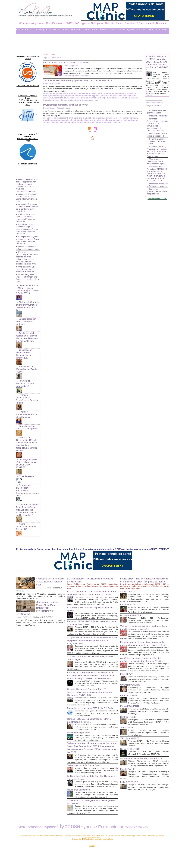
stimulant (47, 124)
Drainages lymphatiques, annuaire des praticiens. (153, 211)
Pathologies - (42, 29)
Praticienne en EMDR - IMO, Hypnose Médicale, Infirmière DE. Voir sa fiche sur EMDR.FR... (148, 739)
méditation (80, 100)
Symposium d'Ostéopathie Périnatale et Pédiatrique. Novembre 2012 (27, 454)
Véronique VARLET (131, 723)
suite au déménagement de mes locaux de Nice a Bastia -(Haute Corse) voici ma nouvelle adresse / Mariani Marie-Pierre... (40, 579)
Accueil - (20, 29)
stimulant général (60, 124)
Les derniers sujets (155, 105)
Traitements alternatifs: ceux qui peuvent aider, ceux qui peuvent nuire (83, 82)
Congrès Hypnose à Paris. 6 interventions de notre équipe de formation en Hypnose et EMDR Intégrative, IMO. (91, 607)
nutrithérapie (49, 122)
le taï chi (110, 98)
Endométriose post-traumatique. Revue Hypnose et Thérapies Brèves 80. (26, 201)
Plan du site (78, 828)
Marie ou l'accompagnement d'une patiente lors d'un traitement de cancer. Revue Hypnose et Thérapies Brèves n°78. (27, 244)
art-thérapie (70, 95)
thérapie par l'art (130, 100)
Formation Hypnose (31, 817)
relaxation (110, 100)
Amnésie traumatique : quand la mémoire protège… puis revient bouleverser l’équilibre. (144, 634)
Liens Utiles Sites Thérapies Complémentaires (64, 839)
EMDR (19, 817)
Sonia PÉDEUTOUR (132, 734)
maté (121, 119)
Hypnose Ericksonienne (68, 817)
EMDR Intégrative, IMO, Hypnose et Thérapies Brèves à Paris (88, 537)
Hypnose (86, 98)
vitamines (106, 124)
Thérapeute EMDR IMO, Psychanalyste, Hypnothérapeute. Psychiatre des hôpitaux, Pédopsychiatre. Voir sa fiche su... (148, 582)
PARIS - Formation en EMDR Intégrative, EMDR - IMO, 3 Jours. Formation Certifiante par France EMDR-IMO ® (157, 63)
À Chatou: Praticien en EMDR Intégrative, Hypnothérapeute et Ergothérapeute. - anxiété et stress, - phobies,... (148, 718)
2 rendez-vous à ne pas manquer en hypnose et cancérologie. (88, 627)
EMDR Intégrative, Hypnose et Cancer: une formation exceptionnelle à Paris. (27, 264)
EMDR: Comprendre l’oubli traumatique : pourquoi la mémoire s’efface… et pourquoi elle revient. (92, 551)
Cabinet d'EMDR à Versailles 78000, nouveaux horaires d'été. (50, 538)
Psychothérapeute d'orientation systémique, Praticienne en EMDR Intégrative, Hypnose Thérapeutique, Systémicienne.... (148, 670)
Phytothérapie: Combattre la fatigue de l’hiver (69, 106)
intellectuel (113, 119)
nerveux (128, 119)
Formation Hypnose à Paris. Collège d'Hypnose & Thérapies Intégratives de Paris (28, 92)
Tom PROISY (128, 713)
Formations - (77, 29)
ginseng (96, 119)
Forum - (95, 29)
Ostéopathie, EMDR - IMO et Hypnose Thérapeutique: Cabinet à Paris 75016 (27, 275)
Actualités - (141, 29)
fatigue (89, 119)
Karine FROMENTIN (132, 689)
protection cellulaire (97, 122)
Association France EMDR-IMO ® (28, 55)
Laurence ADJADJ (131, 564)
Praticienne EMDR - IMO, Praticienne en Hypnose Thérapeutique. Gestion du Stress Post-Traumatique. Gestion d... (148, 728)
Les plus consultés (155, 110)
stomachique (74, 124)
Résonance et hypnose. (81, 779)
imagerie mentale (98, 98)
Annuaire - (30, 29)
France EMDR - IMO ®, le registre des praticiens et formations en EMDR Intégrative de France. (142, 538)
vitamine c (63, 78)
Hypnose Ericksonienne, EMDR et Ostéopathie (27, 388)
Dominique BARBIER (132, 577)
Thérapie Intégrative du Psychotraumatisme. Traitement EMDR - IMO (27, 289)
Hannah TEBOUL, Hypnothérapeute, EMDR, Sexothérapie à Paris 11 (88, 700)
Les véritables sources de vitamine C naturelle (70, 62)
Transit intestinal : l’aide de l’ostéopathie (26, 400)
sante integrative (50, 78)
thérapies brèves (89, 817)
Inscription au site (100, 828)
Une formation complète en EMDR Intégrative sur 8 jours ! (157, 175)
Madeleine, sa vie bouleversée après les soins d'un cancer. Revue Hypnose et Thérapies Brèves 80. (27, 213)
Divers (38, 545)
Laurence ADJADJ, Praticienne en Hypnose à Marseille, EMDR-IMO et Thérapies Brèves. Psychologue (157, 164)
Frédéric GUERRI (130, 676)
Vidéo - (122, 29)
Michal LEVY (127, 652)
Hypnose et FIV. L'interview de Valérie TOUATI (26, 348)
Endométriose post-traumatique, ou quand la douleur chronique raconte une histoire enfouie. (144, 612)
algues (49, 119)
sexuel (136, 122)
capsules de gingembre (109, 95)
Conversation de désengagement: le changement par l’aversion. (88, 794)
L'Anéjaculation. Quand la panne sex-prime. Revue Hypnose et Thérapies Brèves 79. (28, 224)
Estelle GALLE (128, 761)
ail (44, 119)
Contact (163, 29)
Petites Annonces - (109, 29)
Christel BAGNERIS (131, 665)
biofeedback (81, 95)
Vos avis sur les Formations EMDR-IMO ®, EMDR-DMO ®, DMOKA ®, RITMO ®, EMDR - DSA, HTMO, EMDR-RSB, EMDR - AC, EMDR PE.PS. (157, 189)
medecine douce (50, 100)
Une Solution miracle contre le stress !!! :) (154, 145)
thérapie (118, 100)
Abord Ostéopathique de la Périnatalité (27, 485)
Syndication (90, 828)
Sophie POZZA (129, 551)
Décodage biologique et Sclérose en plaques (157, 202)
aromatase (59, 95)
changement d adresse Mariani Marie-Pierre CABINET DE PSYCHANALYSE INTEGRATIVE (39, 565)
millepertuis (91, 100)
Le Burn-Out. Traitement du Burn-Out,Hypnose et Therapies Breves (86, 765)
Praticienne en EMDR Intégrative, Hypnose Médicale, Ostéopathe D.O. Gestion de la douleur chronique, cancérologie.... (148, 694)
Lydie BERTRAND (130, 776)
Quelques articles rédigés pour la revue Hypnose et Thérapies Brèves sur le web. (26, 317)
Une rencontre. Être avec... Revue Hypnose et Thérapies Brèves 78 (26, 255)
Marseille (92, 834)
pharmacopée (61, 122)
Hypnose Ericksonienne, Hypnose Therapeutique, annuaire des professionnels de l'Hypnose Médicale (156, 133)
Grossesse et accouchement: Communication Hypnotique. (23, 333)
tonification (85, 124)
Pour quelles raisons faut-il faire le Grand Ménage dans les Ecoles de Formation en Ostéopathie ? (27, 471)
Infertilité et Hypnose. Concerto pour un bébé (27, 360)
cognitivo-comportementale (69, 98)
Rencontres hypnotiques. (81, 715)
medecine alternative (124, 98)
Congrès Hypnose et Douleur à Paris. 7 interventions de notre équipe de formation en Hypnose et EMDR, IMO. (91, 667)
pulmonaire (112, 122)
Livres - (87, 29)
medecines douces (67, 100)
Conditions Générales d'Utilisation (125, 839)
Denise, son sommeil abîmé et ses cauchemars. (27, 233)
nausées (101, 100)
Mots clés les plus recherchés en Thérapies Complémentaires (96, 839)
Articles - (66, 29)
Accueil (46, 54)
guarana (104, 119)
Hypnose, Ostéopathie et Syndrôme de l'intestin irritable (26, 373)
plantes (84, 122)
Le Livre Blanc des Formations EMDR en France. (157, 153)
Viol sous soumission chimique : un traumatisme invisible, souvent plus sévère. (140, 591)
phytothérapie (74, 122)
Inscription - (153, 29)
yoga (77, 102)
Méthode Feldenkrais (152, 122)
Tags (54, 54)
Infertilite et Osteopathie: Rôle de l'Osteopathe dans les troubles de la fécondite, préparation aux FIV (27, 415)
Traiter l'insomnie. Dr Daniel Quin (86, 750)
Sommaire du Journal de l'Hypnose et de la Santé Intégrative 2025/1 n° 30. (27, 179)
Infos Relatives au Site (157, 219)
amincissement (59, 119)
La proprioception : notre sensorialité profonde (26, 303)
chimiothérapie (49, 98)
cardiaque (71, 119)
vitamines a (58, 102)
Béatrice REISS (129, 700)
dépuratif (81, 119)
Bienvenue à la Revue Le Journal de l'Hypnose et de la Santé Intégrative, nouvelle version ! (27, 190)
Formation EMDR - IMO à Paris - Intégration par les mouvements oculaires (91, 588)
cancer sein (93, 95)
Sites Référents (26, 442)
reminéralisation (125, 122)
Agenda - (130, 29)
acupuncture (48, 95)
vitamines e (69, 102)
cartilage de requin (128, 95)
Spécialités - (55, 29)
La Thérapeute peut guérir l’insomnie (157, 116)
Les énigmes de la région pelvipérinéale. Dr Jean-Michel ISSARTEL (27, 430)
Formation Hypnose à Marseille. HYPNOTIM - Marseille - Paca (28, 123)
